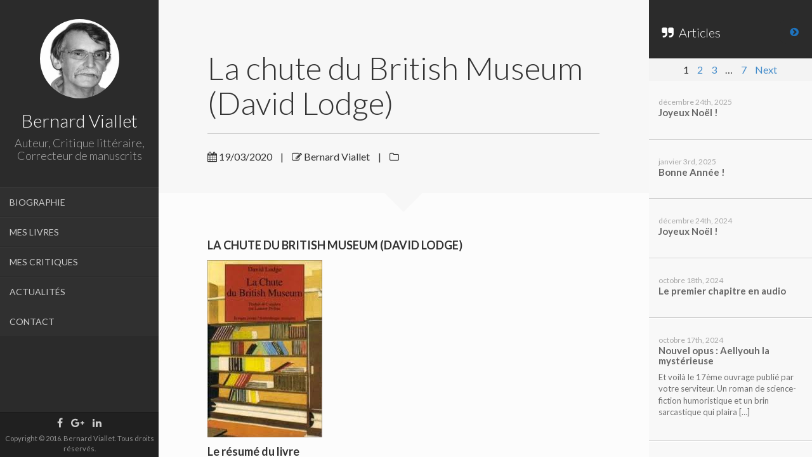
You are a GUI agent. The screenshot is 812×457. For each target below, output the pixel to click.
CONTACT (32, 321)
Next (766, 69)
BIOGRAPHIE (37, 202)
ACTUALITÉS (37, 291)
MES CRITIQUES (44, 261)
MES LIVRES (34, 232)
